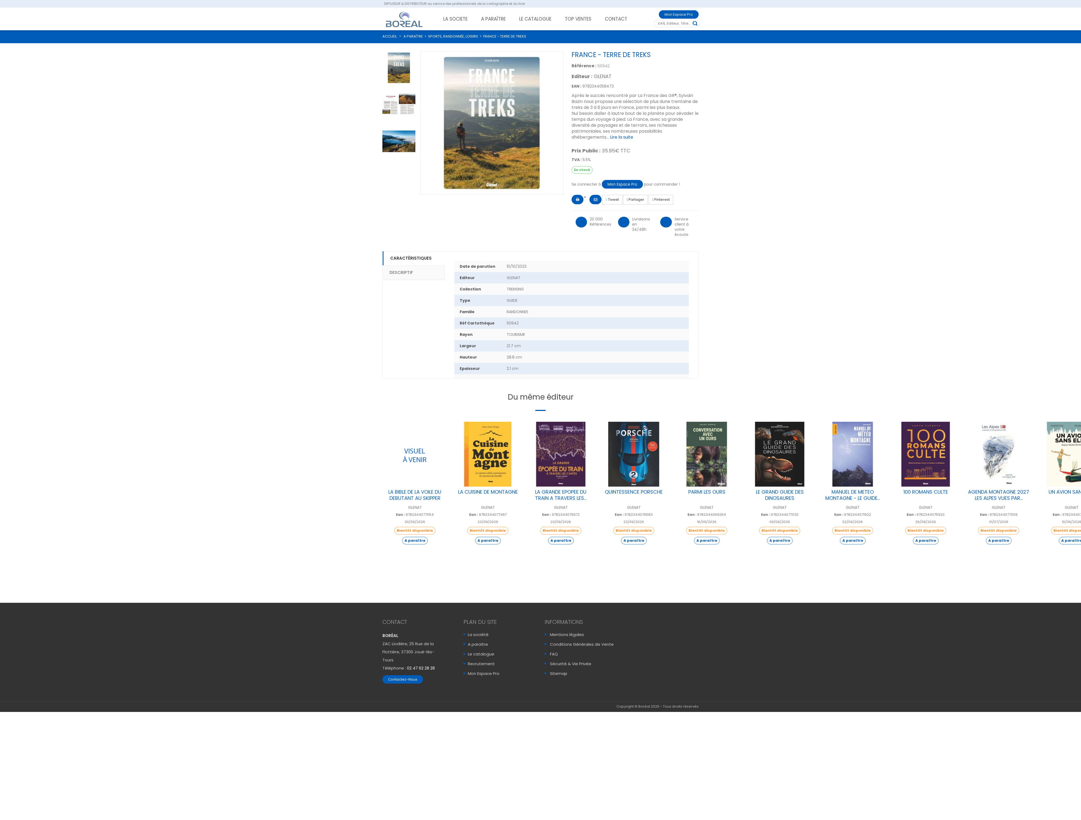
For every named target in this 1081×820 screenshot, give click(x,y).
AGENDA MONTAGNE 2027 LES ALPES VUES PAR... (998, 494)
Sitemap (558, 673)
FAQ (554, 654)
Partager (636, 199)
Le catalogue (481, 654)
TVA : (577, 159)
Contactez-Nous (402, 679)
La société (478, 634)
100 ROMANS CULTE (925, 491)
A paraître (478, 644)
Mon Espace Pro (679, 14)
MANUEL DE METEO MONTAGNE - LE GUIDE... (852, 494)
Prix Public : (586, 150)
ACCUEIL (389, 36)
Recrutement (481, 664)
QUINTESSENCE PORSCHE (634, 491)
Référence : (584, 66)
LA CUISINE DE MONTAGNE (488, 491)
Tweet (612, 199)
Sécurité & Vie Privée (570, 664)
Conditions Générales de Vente (582, 644)
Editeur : (582, 76)
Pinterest (661, 199)
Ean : (400, 514)
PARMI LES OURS (706, 491)
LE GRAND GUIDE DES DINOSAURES (780, 494)
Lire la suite (621, 137)
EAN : (576, 86)
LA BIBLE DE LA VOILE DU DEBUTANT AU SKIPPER (414, 494)
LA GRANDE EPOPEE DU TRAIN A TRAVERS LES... (560, 494)
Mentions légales (567, 634)
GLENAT (603, 76)
